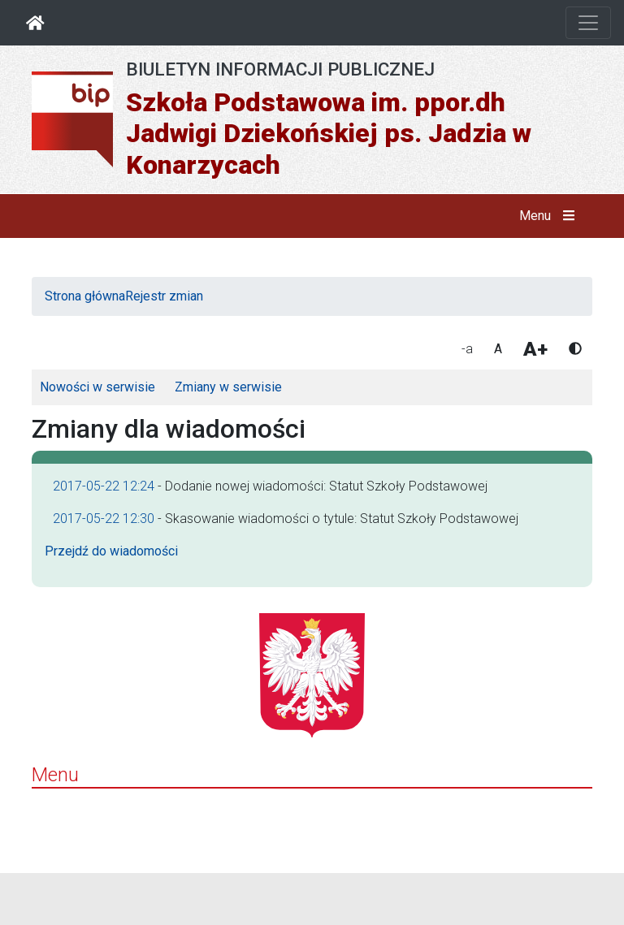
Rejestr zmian (164, 296)
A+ (535, 349)
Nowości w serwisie (97, 387)
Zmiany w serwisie (228, 387)
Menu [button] (550, 216)
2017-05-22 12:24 (103, 486)
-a (467, 349)
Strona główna (85, 296)
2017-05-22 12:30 (103, 518)
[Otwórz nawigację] (588, 22)
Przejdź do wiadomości (111, 551)
